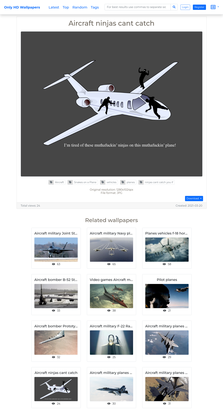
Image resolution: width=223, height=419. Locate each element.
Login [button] (185, 7)
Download (193, 198)
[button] (56, 182)
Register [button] (199, 7)
